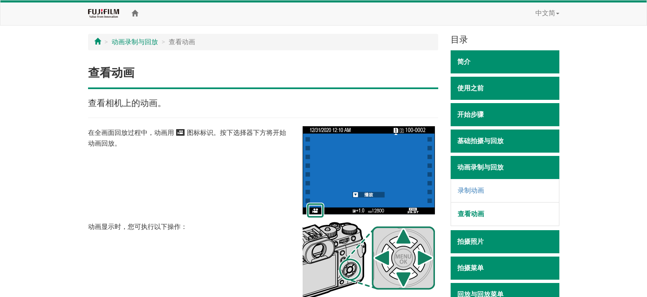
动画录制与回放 (135, 42)
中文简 (547, 13)
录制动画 (471, 190)
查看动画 (471, 214)
